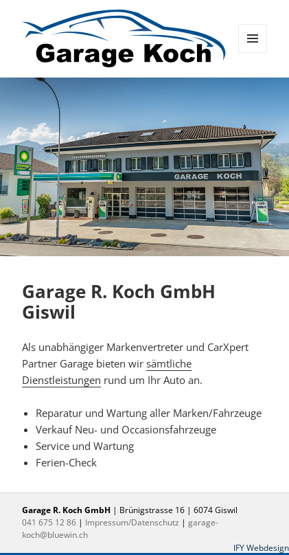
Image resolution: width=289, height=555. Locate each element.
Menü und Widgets (253, 52)
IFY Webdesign (261, 548)
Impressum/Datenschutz (132, 522)
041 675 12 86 (49, 522)
